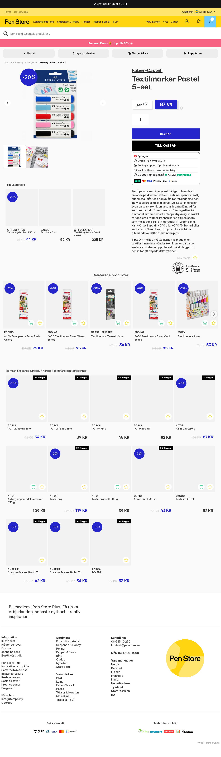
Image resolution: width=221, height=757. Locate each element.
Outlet (174, 21)
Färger (30, 62)
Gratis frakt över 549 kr (110, 4)
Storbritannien (120, 691)
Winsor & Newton (67, 692)
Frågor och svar (11, 644)
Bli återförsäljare (12, 673)
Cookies (6, 702)
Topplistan (194, 53)
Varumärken (153, 21)
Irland (114, 679)
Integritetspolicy (12, 699)
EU (113, 694)
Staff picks (63, 666)
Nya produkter (85, 53)
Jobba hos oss (10, 652)
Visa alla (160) (65, 699)
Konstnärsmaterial (43, 21)
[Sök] (110, 33)
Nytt (165, 21)
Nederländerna (120, 683)
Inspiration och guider (15, 666)
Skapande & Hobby (68, 21)
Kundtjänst (187, 11)
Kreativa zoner (10, 684)
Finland (115, 672)
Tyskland (117, 687)
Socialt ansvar (10, 681)
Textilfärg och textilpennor (52, 62)
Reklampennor (10, 677)
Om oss (6, 648)
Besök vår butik (11, 655)
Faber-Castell (147, 70)
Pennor (86, 21)
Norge (115, 664)
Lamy (59, 681)
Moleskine (62, 696)
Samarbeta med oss (14, 670)
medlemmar (172, 165)
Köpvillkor (7, 695)
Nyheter (61, 663)
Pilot (59, 678)
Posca (60, 689)
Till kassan (165, 146)
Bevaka (165, 134)
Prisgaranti (8, 688)
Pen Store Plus (10, 662)
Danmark (117, 668)
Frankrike (117, 675)
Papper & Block (101, 21)
